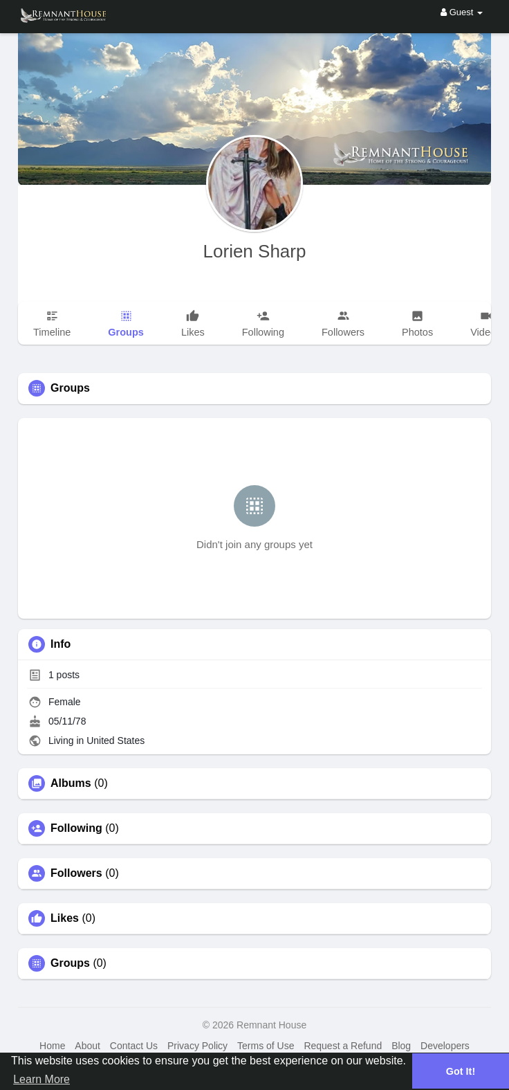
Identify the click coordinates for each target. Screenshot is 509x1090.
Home (52, 1045)
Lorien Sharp (254, 251)
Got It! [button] (460, 1071)
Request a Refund (343, 1045)
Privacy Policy (197, 1045)
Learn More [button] (41, 1079)
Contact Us (134, 1045)
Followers (76, 873)
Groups (70, 963)
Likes (64, 918)
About (87, 1045)
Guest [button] (462, 12)
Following (76, 828)
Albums (70, 783)
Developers (445, 1045)
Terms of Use (265, 1045)
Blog (401, 1045)
